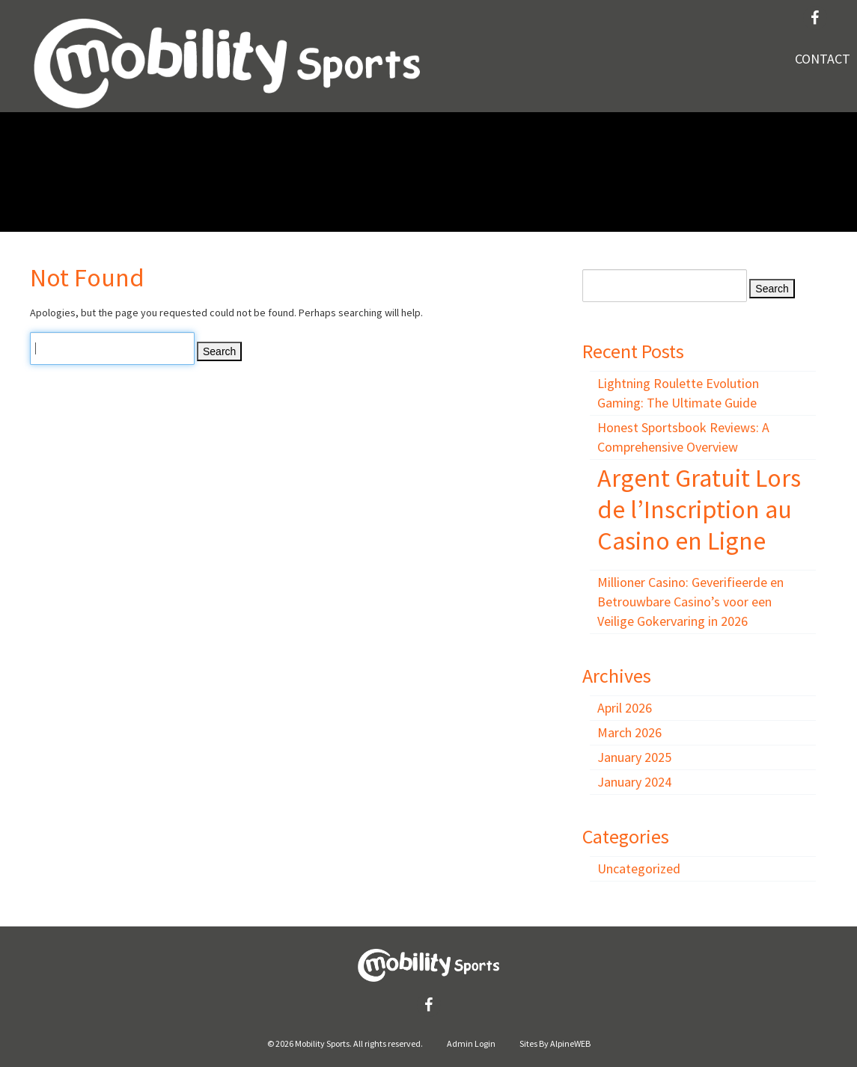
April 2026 (624, 707)
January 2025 (634, 757)
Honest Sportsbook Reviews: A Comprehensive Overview (683, 437)
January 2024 (634, 781)
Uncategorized (638, 868)
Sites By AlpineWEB (555, 1043)
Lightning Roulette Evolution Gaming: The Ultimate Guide (678, 393)
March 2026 (629, 732)
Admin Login (471, 1043)
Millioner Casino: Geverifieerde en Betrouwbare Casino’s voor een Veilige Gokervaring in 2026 (690, 602)
